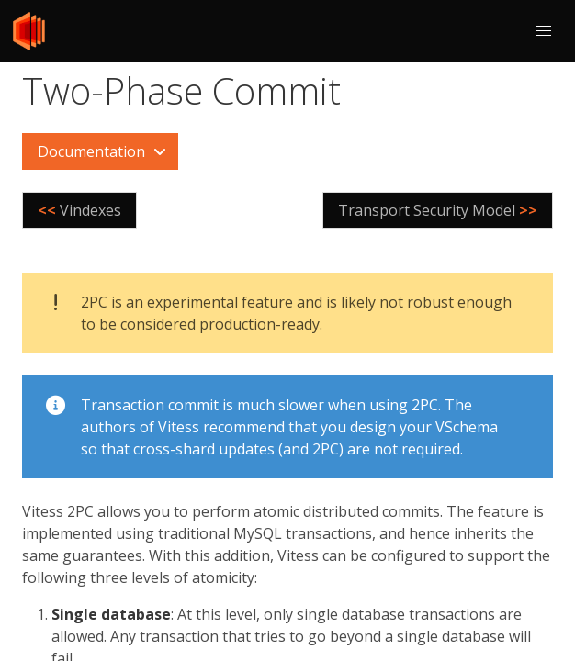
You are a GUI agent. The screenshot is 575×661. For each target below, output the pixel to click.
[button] (544, 31)
